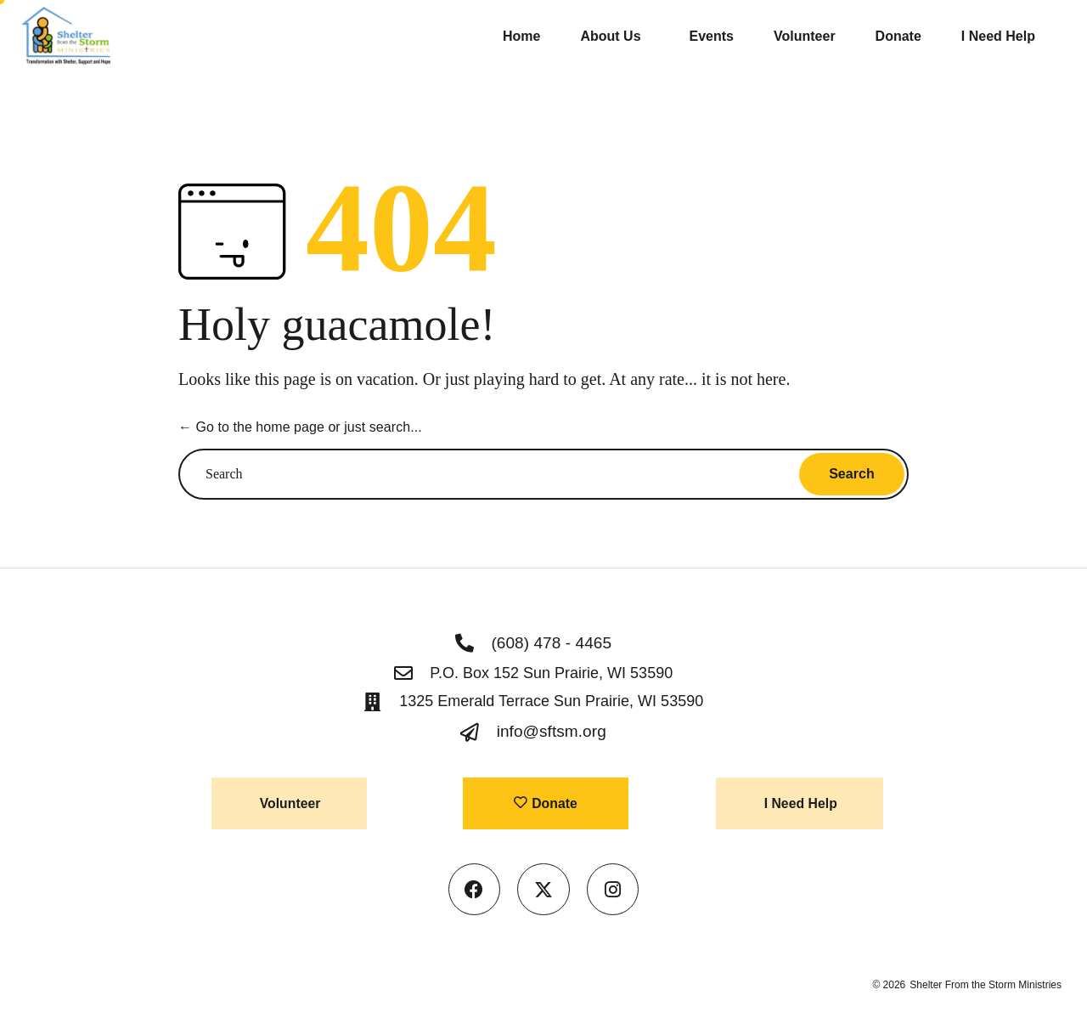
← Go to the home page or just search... (299, 427)
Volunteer (805, 36)
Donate (898, 36)
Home (521, 36)
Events (712, 36)
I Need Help (998, 36)
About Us (614, 36)
